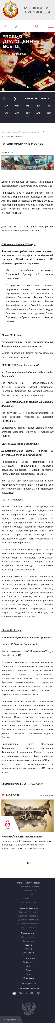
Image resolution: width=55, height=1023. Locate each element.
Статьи (28, 949)
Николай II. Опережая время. (22, 836)
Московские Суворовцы (37, 10)
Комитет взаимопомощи (28, 924)
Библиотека (28, 962)
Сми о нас (28, 899)
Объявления (28, 953)
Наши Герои (28, 895)
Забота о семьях (28, 937)
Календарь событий (38, 98)
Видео (29, 970)
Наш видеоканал (28, 984)
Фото (28, 966)
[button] (28, 87)
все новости (47, 795)
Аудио (29, 974)
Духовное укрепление (28, 920)
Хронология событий (28, 912)
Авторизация (9, 26)
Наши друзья (29, 958)
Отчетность (28, 978)
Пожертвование (28, 933)
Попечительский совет (28, 887)
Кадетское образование (28, 916)
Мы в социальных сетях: (29, 988)
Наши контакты (28, 903)
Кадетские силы (28, 928)
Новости (28, 945)
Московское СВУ (28, 891)
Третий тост (28, 941)
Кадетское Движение (28, 908)
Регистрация (21, 26)
